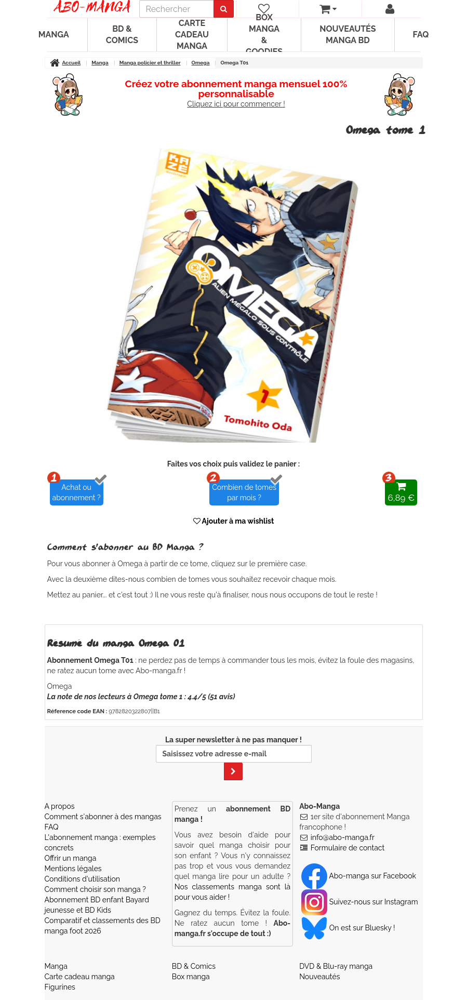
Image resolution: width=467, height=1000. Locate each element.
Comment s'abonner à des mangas (103, 816)
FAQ (421, 34)
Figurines (60, 987)
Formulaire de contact (347, 848)
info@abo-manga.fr (343, 837)
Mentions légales (73, 868)
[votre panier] (328, 9)
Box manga (191, 976)
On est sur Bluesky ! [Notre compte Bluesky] (348, 928)
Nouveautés (319, 976)
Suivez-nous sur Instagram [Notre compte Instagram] (359, 902)
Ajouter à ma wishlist (233, 521)
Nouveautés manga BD (347, 34)
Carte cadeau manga (192, 34)
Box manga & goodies (264, 34)
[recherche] (176, 9)
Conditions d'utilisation (82, 879)
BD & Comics (122, 34)
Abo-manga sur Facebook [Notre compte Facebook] (358, 876)
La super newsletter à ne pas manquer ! (234, 758)
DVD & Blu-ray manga (335, 966)
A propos (60, 806)
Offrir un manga (71, 858)
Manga (53, 34)
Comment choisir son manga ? (95, 889)
